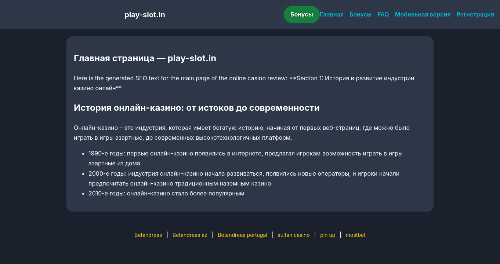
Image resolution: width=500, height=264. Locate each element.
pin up (327, 235)
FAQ (383, 14)
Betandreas (148, 235)
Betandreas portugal (242, 235)
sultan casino (293, 235)
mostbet (356, 235)
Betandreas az (190, 235)
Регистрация (475, 14)
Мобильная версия (423, 14)
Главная (332, 14)
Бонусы (301, 14)
